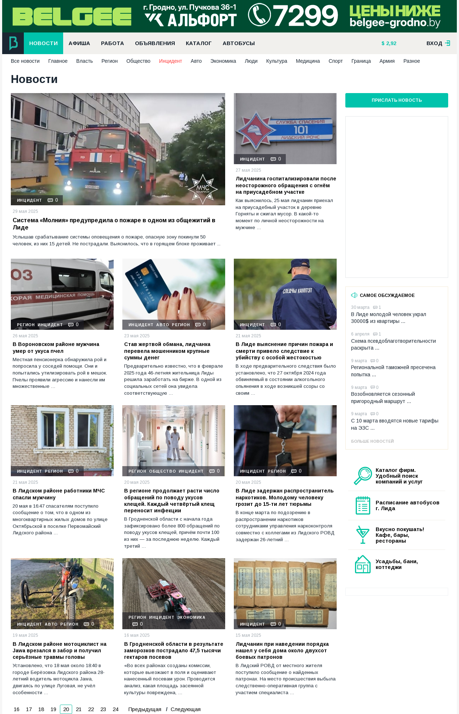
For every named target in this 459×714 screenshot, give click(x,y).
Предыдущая (144, 709)
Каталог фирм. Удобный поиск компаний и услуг (399, 476)
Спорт (336, 61)
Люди (251, 61)
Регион (109, 61)
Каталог (199, 43)
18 (41, 709)
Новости (43, 43)
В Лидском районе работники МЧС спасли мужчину (59, 494)
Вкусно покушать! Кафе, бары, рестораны (400, 535)
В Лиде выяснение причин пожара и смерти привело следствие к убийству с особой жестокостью (284, 350)
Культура (276, 61)
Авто (196, 61)
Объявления (155, 43)
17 (29, 709)
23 (103, 709)
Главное (58, 61)
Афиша (79, 43)
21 (79, 709)
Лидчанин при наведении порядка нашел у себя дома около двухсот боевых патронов (282, 650)
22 (91, 709)
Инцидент (170, 61)
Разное (411, 61)
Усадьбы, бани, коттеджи (397, 564)
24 (115, 709)
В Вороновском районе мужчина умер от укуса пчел (56, 347)
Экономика (223, 61)
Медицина (308, 61)
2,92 (390, 43)
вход (438, 43)
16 (16, 709)
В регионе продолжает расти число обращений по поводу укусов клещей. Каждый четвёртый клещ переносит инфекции (171, 500)
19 (53, 709)
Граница (361, 61)
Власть (84, 61)
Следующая (185, 709)
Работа (112, 43)
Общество (138, 61)
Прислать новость (397, 100)
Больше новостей (372, 441)
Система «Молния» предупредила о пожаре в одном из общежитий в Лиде (114, 224)
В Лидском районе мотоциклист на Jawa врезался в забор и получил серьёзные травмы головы (59, 650)
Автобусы (239, 43)
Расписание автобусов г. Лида (408, 505)
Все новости (25, 61)
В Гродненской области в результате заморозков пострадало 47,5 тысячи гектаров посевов (173, 650)
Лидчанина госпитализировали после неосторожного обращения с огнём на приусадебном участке (286, 185)
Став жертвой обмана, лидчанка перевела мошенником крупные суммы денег (167, 350)
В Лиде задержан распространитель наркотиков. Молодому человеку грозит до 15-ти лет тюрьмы (285, 497)
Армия (387, 61)
